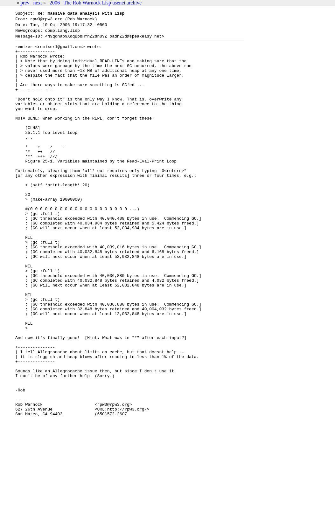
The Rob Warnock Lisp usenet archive (103, 2)
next (37, 2)
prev (24, 2)
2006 (55, 2)
